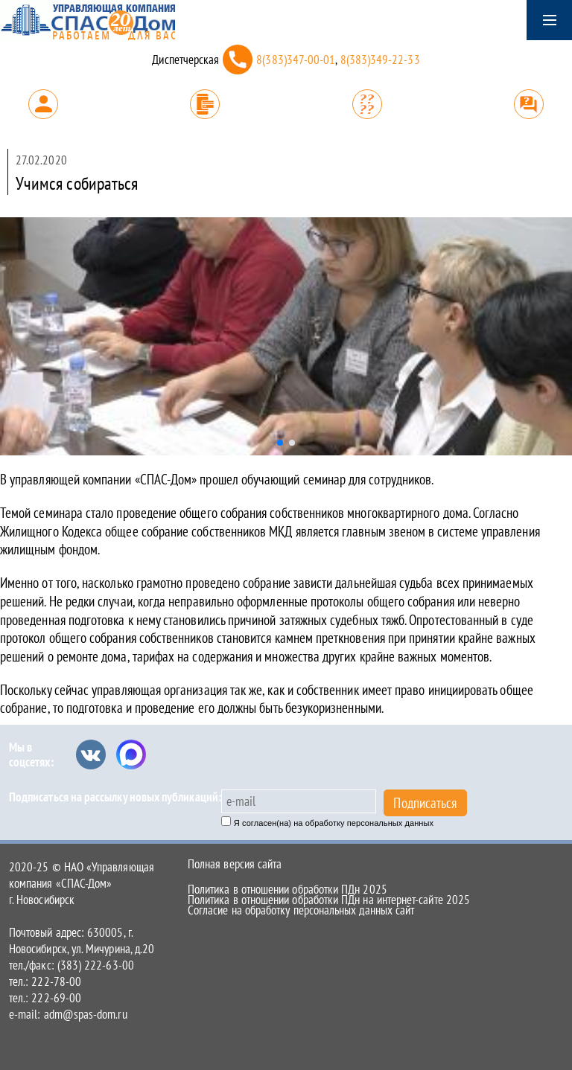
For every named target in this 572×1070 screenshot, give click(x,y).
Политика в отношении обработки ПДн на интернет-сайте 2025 (329, 899)
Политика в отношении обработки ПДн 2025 (287, 889)
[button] (280, 443)
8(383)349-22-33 (380, 59)
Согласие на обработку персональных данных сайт (301, 910)
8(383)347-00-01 (295, 59)
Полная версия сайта (235, 864)
